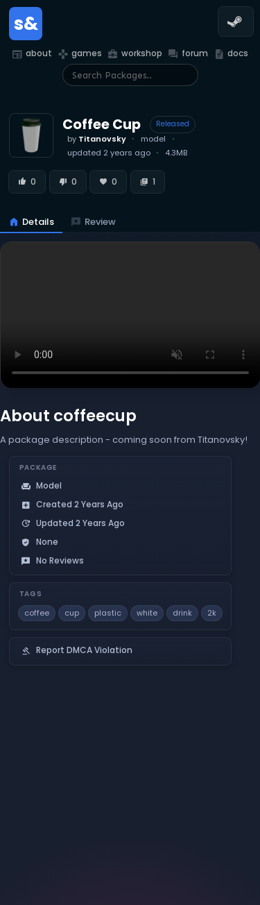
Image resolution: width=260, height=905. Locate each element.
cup (71, 612)
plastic (107, 612)
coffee (36, 612)
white (147, 612)
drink (182, 612)
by (96, 138)
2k (211, 612)
